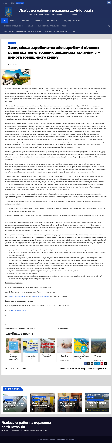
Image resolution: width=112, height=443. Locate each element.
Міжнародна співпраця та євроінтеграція (22, 31)
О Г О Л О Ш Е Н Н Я (15, 369)
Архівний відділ (64, 400)
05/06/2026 (10, 409)
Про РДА (26, 21)
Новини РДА (12, 43)
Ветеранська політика (39, 397)
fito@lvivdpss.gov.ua (19, 310)
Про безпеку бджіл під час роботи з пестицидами (83, 369)
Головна (14, 21)
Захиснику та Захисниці (56, 31)
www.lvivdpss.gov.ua (17, 296)
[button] (109, 26)
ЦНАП (30, 26)
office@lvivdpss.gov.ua (40, 296)
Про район (52, 21)
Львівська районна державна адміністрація (56, 10)
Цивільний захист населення (95, 400)
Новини (38, 21)
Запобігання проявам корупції (52, 26)
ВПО (73, 31)
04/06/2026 (65, 409)
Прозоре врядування (13, 26)
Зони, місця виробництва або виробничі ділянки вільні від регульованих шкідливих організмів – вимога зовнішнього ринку (54, 52)
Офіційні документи (71, 21)
